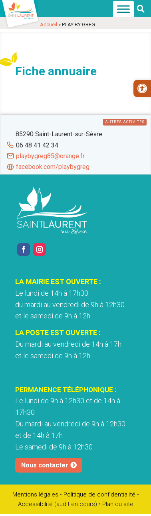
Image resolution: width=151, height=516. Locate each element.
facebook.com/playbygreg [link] (52, 167)
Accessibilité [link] (35, 504)
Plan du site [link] (117, 504)
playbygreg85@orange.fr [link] (50, 156)
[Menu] (123, 9)
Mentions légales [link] (35, 494)
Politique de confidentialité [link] (99, 494)
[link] (142, 88)
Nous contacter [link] (44, 465)
